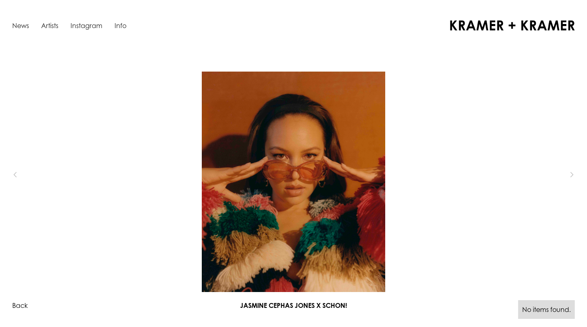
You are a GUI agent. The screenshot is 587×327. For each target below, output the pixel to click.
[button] (28, 174)
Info (120, 26)
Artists (49, 26)
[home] (512, 25)
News (20, 26)
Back (20, 305)
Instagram (86, 26)
